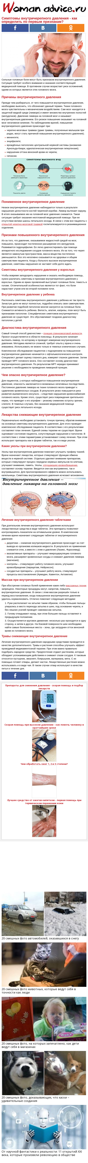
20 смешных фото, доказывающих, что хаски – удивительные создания (35, 1099)
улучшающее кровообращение (60, 465)
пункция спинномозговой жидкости (62, 333)
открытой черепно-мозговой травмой (22, 224)
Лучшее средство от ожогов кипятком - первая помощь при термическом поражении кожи (44, 802)
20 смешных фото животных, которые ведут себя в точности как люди (39, 990)
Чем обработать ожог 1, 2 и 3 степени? (44, 763)
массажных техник (76, 585)
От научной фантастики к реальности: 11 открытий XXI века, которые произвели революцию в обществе (42, 1153)
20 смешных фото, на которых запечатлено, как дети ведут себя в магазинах (40, 1045)
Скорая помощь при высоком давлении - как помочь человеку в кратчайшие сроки (44, 726)
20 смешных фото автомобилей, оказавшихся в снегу (40, 938)
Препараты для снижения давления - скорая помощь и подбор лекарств (44, 687)
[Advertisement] (44, 863)
